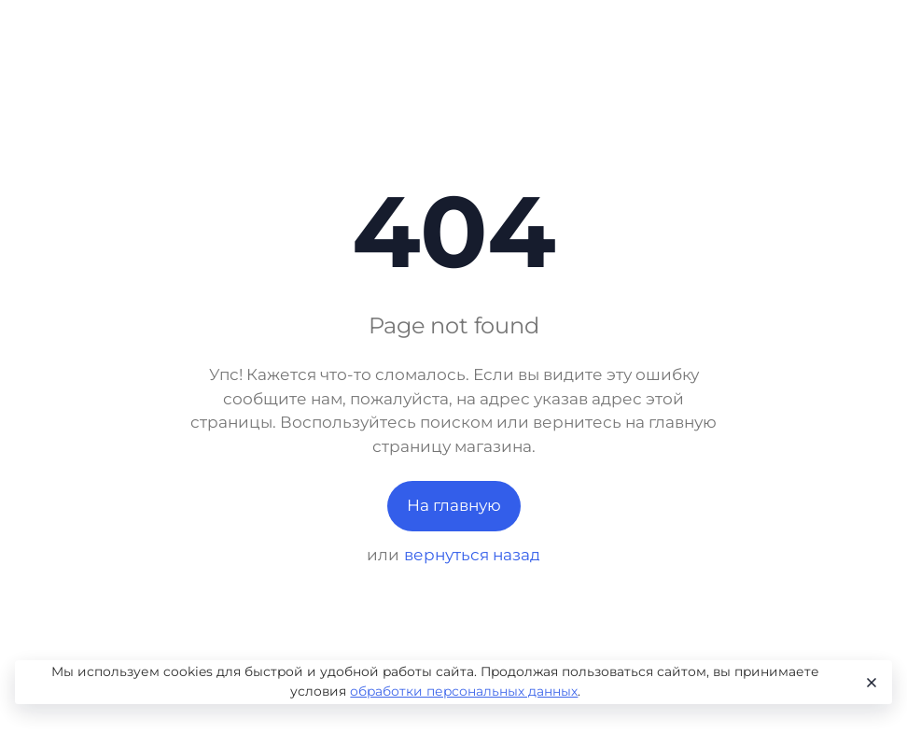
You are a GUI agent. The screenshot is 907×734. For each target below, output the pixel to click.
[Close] (869, 682)
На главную (454, 505)
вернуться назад (472, 554)
